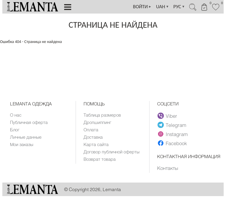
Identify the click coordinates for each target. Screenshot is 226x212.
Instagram (172, 134)
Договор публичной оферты (111, 151)
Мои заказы (21, 144)
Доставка (93, 137)
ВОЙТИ (142, 7)
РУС (179, 7)
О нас (15, 114)
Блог (14, 129)
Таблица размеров (102, 114)
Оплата (91, 129)
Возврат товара (100, 159)
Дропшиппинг (97, 122)
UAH (162, 7)
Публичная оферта (29, 122)
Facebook (172, 143)
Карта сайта (96, 144)
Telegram (171, 125)
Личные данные (25, 137)
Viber (167, 115)
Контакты (167, 168)
